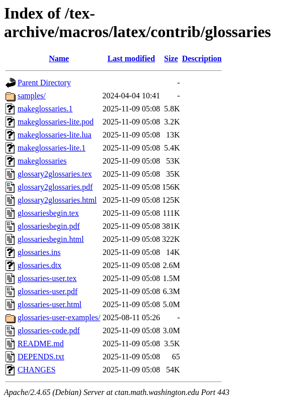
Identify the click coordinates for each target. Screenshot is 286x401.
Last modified (131, 58)
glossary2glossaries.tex (55, 174)
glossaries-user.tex (47, 278)
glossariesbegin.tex (48, 213)
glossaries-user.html (50, 304)
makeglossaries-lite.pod (56, 121)
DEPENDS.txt (41, 356)
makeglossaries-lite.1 (52, 148)
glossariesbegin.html (51, 239)
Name (59, 58)
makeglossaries (42, 161)
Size (171, 58)
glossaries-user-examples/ (59, 317)
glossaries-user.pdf (48, 291)
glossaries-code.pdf (49, 330)
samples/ (32, 95)
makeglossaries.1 (45, 108)
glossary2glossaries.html (57, 200)
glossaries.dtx (40, 265)
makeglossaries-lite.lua (54, 134)
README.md (41, 343)
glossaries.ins (39, 252)
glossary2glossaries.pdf (55, 187)
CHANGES (37, 369)
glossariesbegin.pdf (49, 226)
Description (202, 58)
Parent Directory (44, 82)
